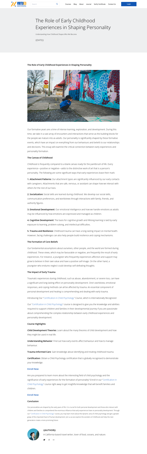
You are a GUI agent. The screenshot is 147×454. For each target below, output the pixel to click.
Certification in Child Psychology (59, 297)
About (81, 4)
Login (129, 4)
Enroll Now (33, 368)
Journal (88, 4)
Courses (68, 4)
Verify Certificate (100, 4)
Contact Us (112, 4)
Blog (75, 4)
